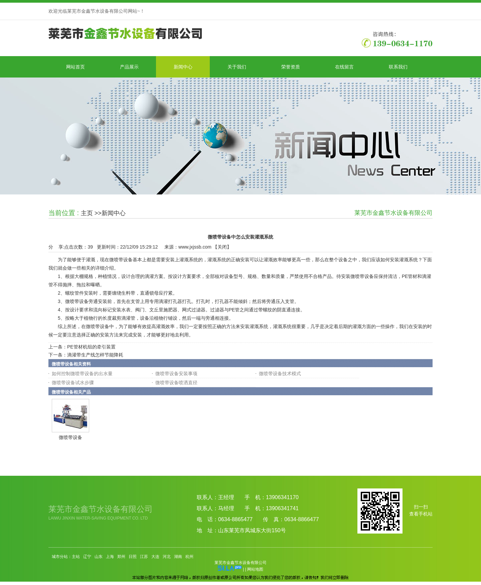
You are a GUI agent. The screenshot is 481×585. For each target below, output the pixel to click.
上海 (110, 556)
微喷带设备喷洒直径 (176, 382)
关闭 (222, 247)
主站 (76, 556)
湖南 (178, 556)
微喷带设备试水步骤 (73, 382)
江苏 (144, 556)
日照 (133, 556)
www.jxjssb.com (194, 247)
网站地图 (255, 569)
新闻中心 (114, 213)
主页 (87, 213)
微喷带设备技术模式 (280, 373)
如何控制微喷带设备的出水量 (82, 373)
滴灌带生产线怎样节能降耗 (95, 354)
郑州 (121, 556)
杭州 (189, 556)
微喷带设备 (70, 437)
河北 (167, 556)
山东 (99, 556)
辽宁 (87, 556)
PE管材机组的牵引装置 (91, 346)
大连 (155, 556)
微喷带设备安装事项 (176, 373)
